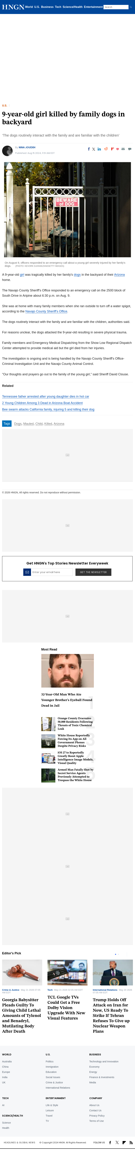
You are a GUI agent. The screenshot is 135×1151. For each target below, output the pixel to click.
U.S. (37, 6)
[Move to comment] (130, 149)
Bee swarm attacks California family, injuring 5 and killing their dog (48, 409)
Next (130, 954)
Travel (49, 1115)
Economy (94, 1066)
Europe (6, 1072)
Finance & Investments (101, 1077)
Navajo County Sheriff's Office (46, 311)
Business (47, 6)
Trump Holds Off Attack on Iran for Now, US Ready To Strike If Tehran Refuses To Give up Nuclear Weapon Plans (111, 1016)
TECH (5, 1098)
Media (92, 1082)
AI (3, 1105)
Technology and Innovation (104, 1061)
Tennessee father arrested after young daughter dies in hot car (45, 396)
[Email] (123, 149)
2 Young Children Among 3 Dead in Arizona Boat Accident (42, 403)
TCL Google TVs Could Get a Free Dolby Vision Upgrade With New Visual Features (66, 1008)
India (4, 1077)
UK (3, 1082)
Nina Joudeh (27, 147)
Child (39, 424)
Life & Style (52, 1105)
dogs (77, 274)
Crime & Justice (10, 990)
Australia (7, 1061)
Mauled (28, 424)
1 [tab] (115, 954)
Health (5, 1128)
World (29, 6)
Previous (123, 954)
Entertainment (93, 6)
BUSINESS (95, 1054)
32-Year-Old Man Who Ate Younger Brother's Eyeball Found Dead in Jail (66, 700)
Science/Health (73, 6)
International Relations (105, 990)
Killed (48, 424)
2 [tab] (118, 954)
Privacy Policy (97, 1115)
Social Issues (53, 1077)
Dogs (18, 424)
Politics (49, 1061)
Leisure (50, 1110)
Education (51, 1072)
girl (22, 274)
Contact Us (95, 1110)
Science (6, 1122)
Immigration (52, 1066)
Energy (93, 1072)
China (5, 1066)
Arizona (119, 274)
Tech (58, 6)
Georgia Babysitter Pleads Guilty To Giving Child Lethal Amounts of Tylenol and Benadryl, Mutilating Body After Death (21, 1016)
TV (47, 1121)
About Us (94, 1105)
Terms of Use (96, 1121)
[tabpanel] (67, 991)
